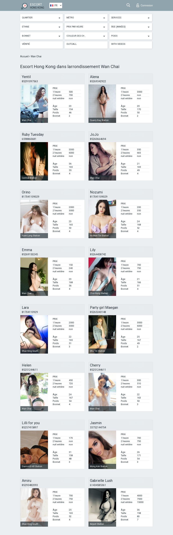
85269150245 (30, 254)
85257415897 (30, 427)
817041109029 (30, 196)
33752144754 (98, 427)
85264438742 (98, 254)
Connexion (144, 5)
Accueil (24, 56)
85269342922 (98, 81)
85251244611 (30, 369)
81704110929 (30, 312)
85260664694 (98, 139)
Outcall (72, 44)
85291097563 (30, 81)
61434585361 (98, 485)
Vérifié (26, 44)
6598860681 (29, 139)
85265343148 (98, 312)
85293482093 (30, 485)
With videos (118, 44)
